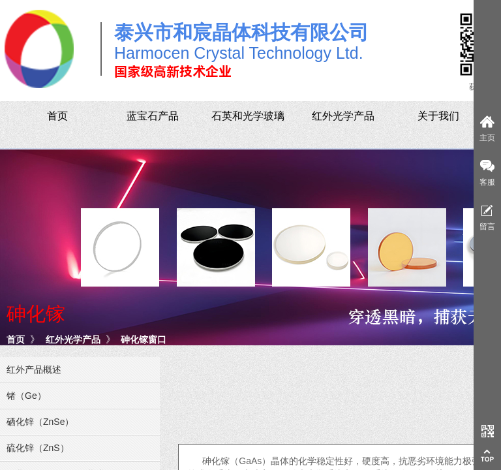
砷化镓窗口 (143, 339)
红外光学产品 (73, 339)
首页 (16, 339)
